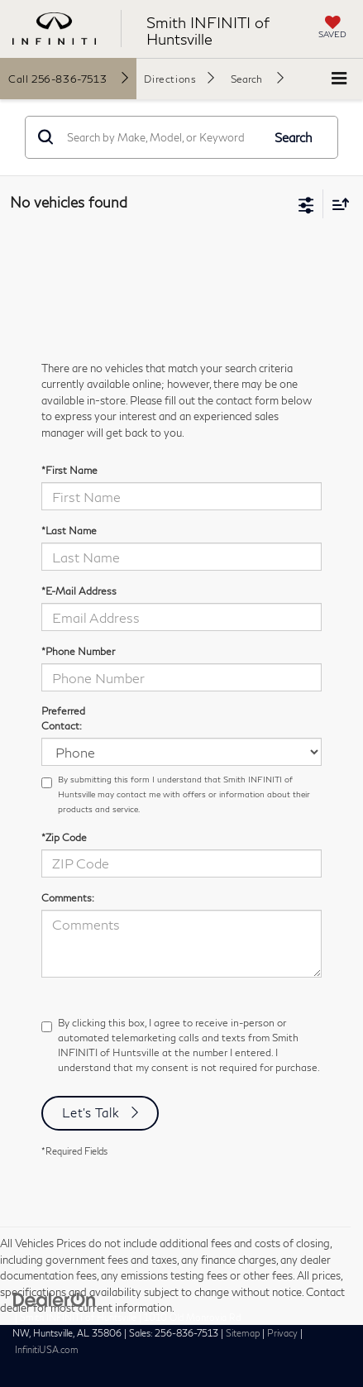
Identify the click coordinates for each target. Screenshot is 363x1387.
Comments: (67, 898)
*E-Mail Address (79, 591)
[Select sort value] (336, 203)
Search (294, 137)
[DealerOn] (54, 1298)
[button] (68, 78)
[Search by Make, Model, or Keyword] (161, 137)
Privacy (282, 1332)
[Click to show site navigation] (339, 79)
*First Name (69, 470)
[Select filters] (306, 203)
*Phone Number (78, 651)
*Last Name (69, 530)
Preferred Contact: (63, 718)
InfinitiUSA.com (47, 1349)
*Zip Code (64, 837)
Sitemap (243, 1332)
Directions (170, 79)
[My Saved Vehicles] (332, 29)
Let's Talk (91, 1112)
